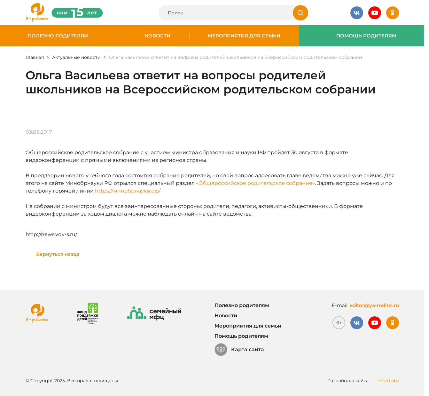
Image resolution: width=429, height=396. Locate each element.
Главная (35, 57)
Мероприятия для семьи (244, 36)
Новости (157, 36)
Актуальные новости (76, 57)
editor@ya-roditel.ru (374, 305)
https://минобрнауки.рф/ (127, 191)
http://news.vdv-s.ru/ (51, 234)
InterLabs (388, 381)
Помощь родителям (366, 36)
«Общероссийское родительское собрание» (255, 183)
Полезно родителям (58, 36)
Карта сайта (239, 349)
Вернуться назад (57, 254)
